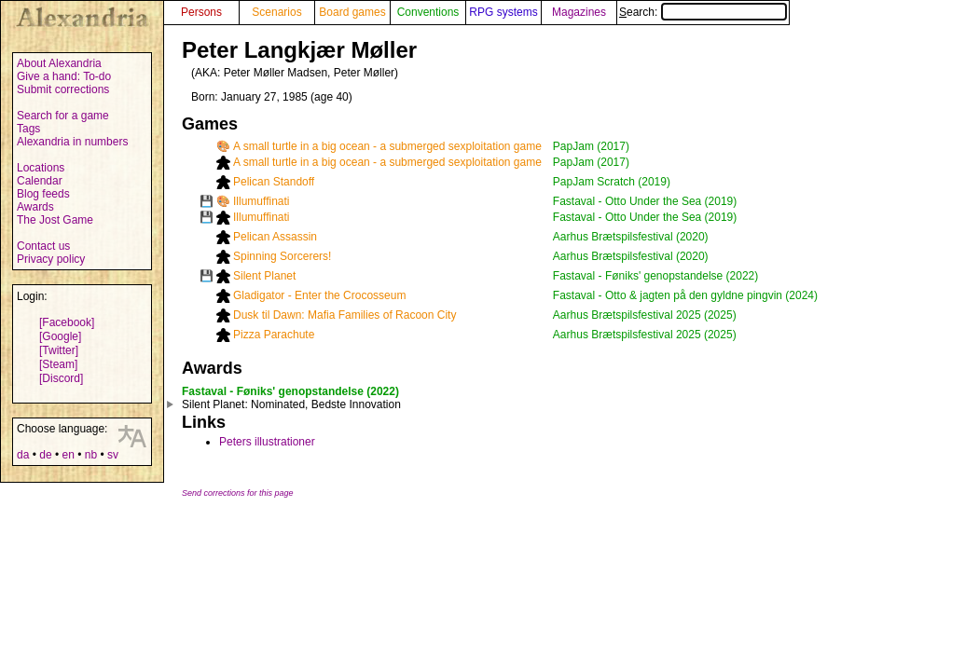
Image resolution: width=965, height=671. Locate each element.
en (68, 454)
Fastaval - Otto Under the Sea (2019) (645, 201)
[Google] (60, 336)
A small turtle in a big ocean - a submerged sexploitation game (387, 146)
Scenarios (276, 12)
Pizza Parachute (273, 334)
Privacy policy (51, 259)
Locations (40, 167)
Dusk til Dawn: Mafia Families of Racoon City (344, 315)
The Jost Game (55, 219)
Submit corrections (63, 89)
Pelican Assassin (275, 236)
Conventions (428, 12)
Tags (28, 128)
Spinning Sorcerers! (282, 256)
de (45, 454)
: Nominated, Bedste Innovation (291, 404)
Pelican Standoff (273, 181)
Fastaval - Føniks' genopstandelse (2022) (655, 275)
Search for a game (63, 115)
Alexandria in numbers (72, 141)
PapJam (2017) (591, 146)
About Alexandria (59, 63)
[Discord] (61, 378)
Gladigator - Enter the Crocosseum (319, 295)
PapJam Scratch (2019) (611, 181)
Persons (201, 12)
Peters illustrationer (267, 441)
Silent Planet (264, 275)
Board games (352, 12)
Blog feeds (43, 193)
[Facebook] (66, 322)
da (23, 454)
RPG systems (503, 12)
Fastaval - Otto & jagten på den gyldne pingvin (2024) (685, 295)
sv (112, 454)
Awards (35, 206)
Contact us (43, 246)
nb (91, 454)
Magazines (579, 12)
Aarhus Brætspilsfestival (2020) (631, 236)
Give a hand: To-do (64, 76)
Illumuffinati (261, 201)
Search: (703, 12)
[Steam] (58, 364)
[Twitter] (58, 350)
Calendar (39, 180)
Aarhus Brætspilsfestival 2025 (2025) (645, 315)
